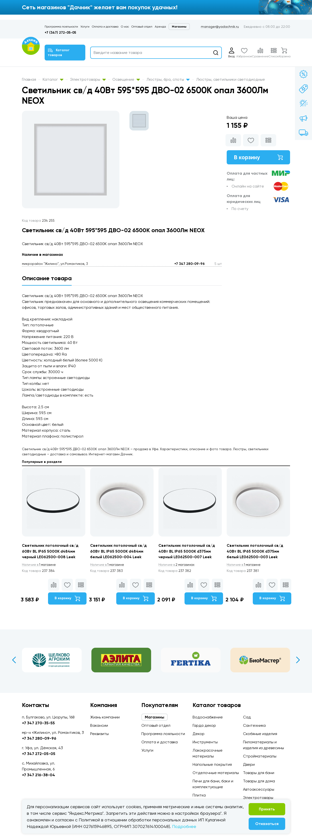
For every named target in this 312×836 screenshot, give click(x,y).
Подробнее (184, 826)
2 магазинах (177, 565)
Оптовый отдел (141, 26)
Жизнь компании (105, 717)
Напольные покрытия (212, 764)
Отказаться (267, 823)
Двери (249, 764)
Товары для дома (259, 781)
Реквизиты (99, 733)
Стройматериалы (259, 756)
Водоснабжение (208, 717)
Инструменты (205, 742)
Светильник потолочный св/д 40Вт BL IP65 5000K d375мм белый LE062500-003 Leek (255, 551)
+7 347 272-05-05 (38, 753)
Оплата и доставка (105, 26)
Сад (247, 717)
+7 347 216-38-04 (38, 775)
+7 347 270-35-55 (38, 723)
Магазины (179, 26)
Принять (267, 809)
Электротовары (88, 79)
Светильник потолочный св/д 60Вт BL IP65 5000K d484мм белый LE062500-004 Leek (118, 551)
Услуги (84, 26)
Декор (199, 733)
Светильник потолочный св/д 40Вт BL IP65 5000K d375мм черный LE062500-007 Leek (186, 551)
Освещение (126, 79)
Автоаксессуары (258, 789)
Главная (29, 79)
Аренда (160, 26)
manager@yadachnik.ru (220, 27)
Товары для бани (258, 772)
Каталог (53, 79)
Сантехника (254, 725)
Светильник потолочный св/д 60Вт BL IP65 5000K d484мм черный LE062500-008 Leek (50, 551)
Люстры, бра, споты (168, 79)
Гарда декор (204, 725)
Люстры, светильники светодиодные (230, 79)
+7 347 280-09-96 (189, 264)
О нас (125, 26)
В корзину (258, 157)
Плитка (199, 795)
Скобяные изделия (260, 733)
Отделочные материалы (216, 772)
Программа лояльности (61, 26)
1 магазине (40, 565)
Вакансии (99, 725)
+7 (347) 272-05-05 (60, 32)
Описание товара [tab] (47, 278)
